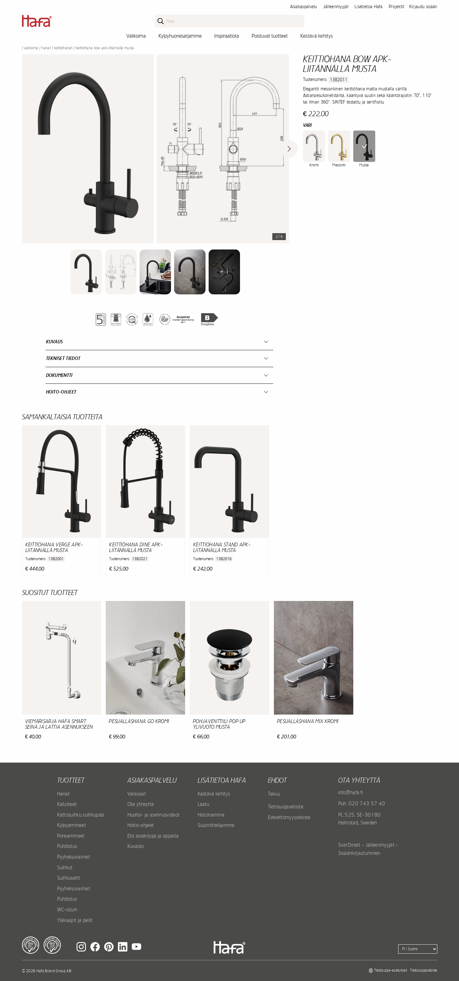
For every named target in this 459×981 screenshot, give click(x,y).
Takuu (274, 793)
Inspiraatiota (226, 36)
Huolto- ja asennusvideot (153, 815)
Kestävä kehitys (316, 36)
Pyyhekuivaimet (73, 857)
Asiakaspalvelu (303, 6)
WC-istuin (67, 909)
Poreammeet (71, 836)
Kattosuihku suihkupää (80, 815)
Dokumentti (59, 375)
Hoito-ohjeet (61, 391)
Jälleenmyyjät (336, 6)
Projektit (396, 6)
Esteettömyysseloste (289, 817)
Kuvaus (54, 341)
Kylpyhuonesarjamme (180, 36)
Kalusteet (67, 804)
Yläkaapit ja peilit (75, 920)
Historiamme (211, 815)
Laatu (204, 804)
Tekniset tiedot (63, 358)
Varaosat (136, 793)
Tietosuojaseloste (285, 806)
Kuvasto (135, 846)
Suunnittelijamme (216, 825)
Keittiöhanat (63, 48)
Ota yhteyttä (140, 804)
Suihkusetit (68, 878)
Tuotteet (70, 780)
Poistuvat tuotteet (270, 36)
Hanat (46, 48)
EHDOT (277, 780)
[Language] (417, 949)
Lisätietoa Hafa (369, 6)
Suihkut (65, 867)
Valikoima (136, 36)
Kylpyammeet (71, 825)
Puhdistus (67, 846)
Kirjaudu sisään (423, 6)
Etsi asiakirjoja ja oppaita (153, 836)
